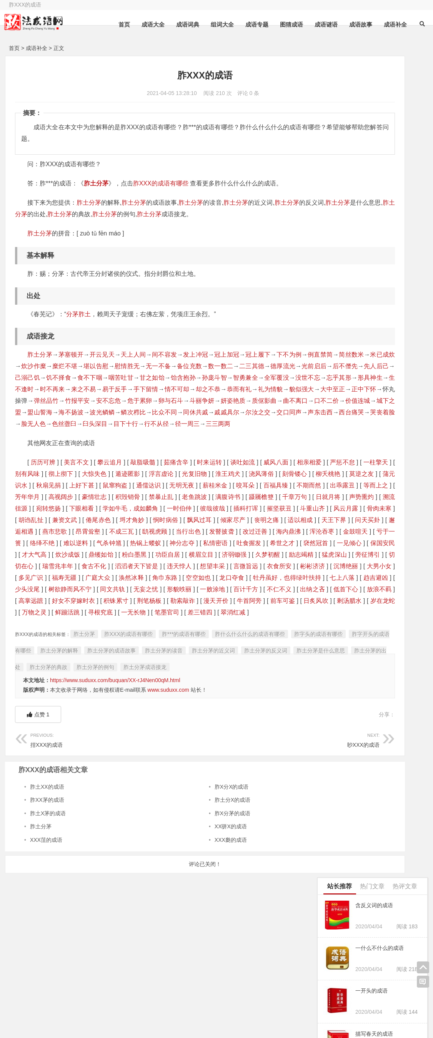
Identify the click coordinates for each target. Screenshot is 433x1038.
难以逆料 (142, 589)
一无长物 (195, 681)
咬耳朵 (139, 520)
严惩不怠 (54, 497)
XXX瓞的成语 (186, 937)
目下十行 (113, 447)
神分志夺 (249, 589)
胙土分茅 (96, 183)
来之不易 (77, 400)
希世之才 (60, 600)
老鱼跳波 (182, 531)
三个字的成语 (386, 1001)
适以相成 (182, 566)
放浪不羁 (249, 658)
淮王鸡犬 (30, 508)
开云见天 (102, 354)
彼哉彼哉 (290, 543)
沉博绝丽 (27, 635)
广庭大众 (162, 635)
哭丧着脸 (277, 435)
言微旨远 (215, 624)
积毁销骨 (115, 531)
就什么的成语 (339, 418)
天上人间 (133, 354)
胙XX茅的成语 (47, 897)
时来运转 (209, 485)
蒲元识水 (197, 508)
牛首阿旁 (215, 670)
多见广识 (94, 635)
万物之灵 (94, 681)
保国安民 (162, 600)
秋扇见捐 (230, 508)
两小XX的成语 (342, 850)
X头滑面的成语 (341, 656)
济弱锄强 (109, 612)
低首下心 (216, 658)
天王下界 (216, 566)
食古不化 (61, 624)
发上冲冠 (196, 354)
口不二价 (127, 424)
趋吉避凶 (151, 647)
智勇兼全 (146, 389)
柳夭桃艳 (130, 508)
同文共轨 (269, 647)
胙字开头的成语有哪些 (94, 731)
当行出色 (162, 577)
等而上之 (269, 520)
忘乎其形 (240, 389)
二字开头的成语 (109, 1014)
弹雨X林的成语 (343, 767)
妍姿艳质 (33, 424)
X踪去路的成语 (382, 697)
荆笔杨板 (114, 670)
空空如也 (262, 635)
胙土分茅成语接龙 (39, 764)
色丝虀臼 (52, 447)
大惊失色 (187, 497)
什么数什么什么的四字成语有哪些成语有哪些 (372, 358)
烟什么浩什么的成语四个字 (355, 378)
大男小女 (60, 635)
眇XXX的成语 (223, 836)
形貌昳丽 (48, 658)
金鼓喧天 (42, 589)
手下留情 (140, 400)
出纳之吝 (182, 658)
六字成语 (224, 1003)
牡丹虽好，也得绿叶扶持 (63, 647)
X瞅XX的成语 (388, 721)
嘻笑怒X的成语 (341, 438)
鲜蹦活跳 (128, 681)
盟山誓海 (221, 424)
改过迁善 (229, 577)
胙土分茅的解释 (149, 731)
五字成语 (162, 1003)
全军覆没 (177, 389)
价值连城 (158, 424)
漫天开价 (181, 670)
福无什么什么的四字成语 (352, 478)
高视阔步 (48, 531)
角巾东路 (229, 635)
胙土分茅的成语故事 (201, 731)
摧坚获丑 (67, 554)
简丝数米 (64, 366)
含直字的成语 (339, 458)
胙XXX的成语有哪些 (160, 183)
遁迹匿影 (220, 497)
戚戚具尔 (121, 435)
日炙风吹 (283, 670)
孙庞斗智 (115, 389)
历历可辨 (43, 485)
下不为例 (290, 354)
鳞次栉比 (27, 435)
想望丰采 (181, 624)
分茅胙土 (78, 314)
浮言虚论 (253, 497)
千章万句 (283, 531)
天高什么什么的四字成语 (354, 756)
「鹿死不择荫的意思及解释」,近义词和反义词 (372, 339)
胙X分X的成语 (187, 884)
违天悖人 (147, 624)
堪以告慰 (190, 366)
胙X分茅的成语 (188, 911)
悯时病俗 (48, 566)
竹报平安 (165, 412)
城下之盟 (190, 424)
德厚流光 (89, 377)
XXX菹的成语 (46, 937)
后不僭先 (152, 377)
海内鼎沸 (262, 577)
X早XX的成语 (339, 597)
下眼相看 (160, 543)
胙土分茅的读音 (254, 731)
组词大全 (218, 24)
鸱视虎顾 (128, 577)
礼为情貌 (265, 400)
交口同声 (183, 435)
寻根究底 (162, 681)
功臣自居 (42, 612)
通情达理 (399, 756)
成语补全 (391, 24)
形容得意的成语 (342, 537)
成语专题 (253, 24)
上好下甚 (263, 508)
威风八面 (275, 485)
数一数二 (27, 377)
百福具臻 (169, 520)
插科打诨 (34, 554)
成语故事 (356, 24)
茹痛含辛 (175, 485)
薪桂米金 (109, 520)
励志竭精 (175, 612)
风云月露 (135, 554)
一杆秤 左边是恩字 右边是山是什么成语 (372, 838)
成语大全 (149, 24)
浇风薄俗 (64, 508)
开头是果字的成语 (346, 721)
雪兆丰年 (27, 624)
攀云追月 (109, 485)
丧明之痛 (149, 566)
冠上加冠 (227, 354)
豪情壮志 (82, 531)
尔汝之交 (152, 435)
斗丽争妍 (290, 412)
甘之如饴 (52, 389)
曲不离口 (96, 424)
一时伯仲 (257, 543)
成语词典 (183, 24)
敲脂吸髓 (142, 485)
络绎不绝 (109, 589)
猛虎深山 (209, 612)
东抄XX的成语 (340, 557)
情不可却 (171, 400)
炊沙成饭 (229, 600)
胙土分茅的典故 (227, 748)
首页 (120, 24)
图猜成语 (287, 24)
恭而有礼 (233, 400)
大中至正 (39, 412)
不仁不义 (149, 658)
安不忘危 (196, 412)
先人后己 (183, 377)
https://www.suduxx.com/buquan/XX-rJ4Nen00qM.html (115, 777)
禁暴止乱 (149, 531)
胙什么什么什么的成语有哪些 (250, 715)
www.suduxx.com (168, 787)
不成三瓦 (94, 577)
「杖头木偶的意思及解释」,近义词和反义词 (377, 815)
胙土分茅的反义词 (72, 748)
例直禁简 (33, 366)
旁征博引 (242, 612)
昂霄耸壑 (60, 577)
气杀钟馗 (176, 589)
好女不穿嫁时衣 (37, 670)
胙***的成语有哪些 (184, 715)
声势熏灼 (60, 543)
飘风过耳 (82, 566)
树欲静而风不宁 (226, 647)
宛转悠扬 (127, 543)
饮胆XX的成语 (383, 744)
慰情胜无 (221, 366)
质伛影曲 (64, 424)
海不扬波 (252, 424)
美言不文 (76, 485)
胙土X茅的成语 (48, 911)
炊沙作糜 (127, 366)
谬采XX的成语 (340, 577)
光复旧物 (287, 497)
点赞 (38, 812)
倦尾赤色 (269, 554)
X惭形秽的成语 (382, 767)
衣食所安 (249, 624)
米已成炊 (96, 366)
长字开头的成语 (232, 1014)
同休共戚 (89, 435)
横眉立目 (75, 612)
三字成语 (40, 1003)
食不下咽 (277, 377)
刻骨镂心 (97, 508)
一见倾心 (128, 600)
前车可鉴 (249, 670)
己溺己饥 (215, 377)
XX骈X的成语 (186, 924)
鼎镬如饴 (262, 600)
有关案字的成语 (344, 744)
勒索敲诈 (147, 670)
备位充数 (283, 366)
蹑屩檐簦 (249, 531)
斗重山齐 (101, 554)
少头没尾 (184, 647)
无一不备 (252, 366)
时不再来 (46, 400)
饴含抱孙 (83, 389)
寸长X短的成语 (343, 826)
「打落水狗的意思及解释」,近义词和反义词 (377, 791)
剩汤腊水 (27, 681)
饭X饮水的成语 (341, 319)
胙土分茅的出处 (180, 748)
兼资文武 (235, 554)
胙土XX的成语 (47, 884)
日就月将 (27, 543)
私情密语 (283, 589)
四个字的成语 (386, 1023)
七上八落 (118, 647)
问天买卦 (249, 566)
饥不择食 (246, 377)
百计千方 (115, 658)
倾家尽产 (115, 566)
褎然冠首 (94, 600)
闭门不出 (374, 732)
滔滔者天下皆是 (105, 624)
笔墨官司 (229, 681)
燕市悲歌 (27, 577)
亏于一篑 (75, 589)
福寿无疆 (128, 635)
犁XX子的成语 (340, 279)
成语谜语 (322, 24)
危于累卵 (227, 412)
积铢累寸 (80, 670)
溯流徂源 (94, 543)
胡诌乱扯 (202, 554)
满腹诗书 (216, 531)
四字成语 (101, 1003)
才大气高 (195, 600)
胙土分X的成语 (188, 897)
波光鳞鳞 (283, 424)
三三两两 (205, 447)
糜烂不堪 (158, 366)
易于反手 (108, 400)
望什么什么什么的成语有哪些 (358, 517)
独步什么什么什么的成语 (354, 779)
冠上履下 (258, 354)
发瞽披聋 (195, 577)
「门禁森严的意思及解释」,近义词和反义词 (377, 709)
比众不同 (58, 435)
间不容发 (164, 354)
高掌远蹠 (283, 658)
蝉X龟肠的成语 (343, 697)
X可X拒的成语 (340, 617)
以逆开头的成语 (342, 299)
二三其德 (58, 377)
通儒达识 (42, 520)
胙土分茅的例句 (274, 748)
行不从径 (144, 447)
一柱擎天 (87, 497)
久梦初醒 (142, 612)
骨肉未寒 (168, 554)
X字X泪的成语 (342, 732)
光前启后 (121, 377)
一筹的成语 (336, 497)
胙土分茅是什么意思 (127, 748)
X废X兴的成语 (340, 636)
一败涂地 (82, 658)
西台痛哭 (246, 435)
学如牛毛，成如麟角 (208, 543)
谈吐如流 (242, 485)
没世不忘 (209, 389)
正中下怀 (71, 412)
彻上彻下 (154, 497)
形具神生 (271, 389)
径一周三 (175, 447)
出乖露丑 (236, 520)
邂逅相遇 (283, 566)
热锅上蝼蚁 (213, 589)
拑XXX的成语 (94, 836)
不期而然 (202, 520)
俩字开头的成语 (171, 1014)
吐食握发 (27, 600)
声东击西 (215, 435)
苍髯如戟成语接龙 (344, 398)
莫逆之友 (163, 508)
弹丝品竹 (133, 412)
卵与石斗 (258, 412)
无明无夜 (75, 520)
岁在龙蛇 (60, 681)
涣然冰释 (195, 635)
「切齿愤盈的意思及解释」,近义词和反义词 (377, 803)
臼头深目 (82, 447)
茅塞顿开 (70, 354)
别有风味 (120, 497)
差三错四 (262, 681)
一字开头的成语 (48, 1014)
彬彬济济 (283, 624)
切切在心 (275, 612)
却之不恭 (202, 400)
